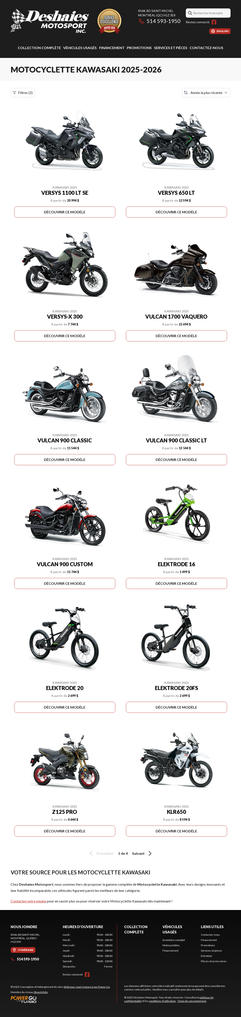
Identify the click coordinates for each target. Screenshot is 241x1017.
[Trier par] (206, 92)
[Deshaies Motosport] (66, 21)
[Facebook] (214, 22)
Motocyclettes (171, 945)
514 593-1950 (159, 21)
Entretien (206, 956)
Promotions (139, 48)
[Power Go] (60, 999)
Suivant (142, 853)
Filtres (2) (23, 92)
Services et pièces (170, 48)
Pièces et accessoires (214, 961)
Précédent (101, 853)
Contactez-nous (206, 48)
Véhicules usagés (80, 48)
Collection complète (39, 48)
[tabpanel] (87, 950)
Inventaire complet (174, 940)
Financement (112, 48)
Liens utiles (212, 927)
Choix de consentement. (192, 1001)
